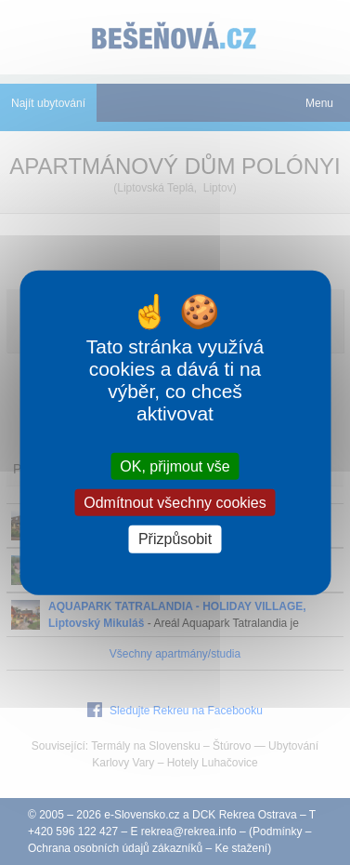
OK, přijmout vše (174, 466)
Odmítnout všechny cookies (175, 503)
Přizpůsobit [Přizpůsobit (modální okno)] (175, 539)
